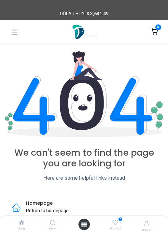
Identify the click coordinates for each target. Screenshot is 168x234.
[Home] (21, 223)
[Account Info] (147, 223)
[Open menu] (84, 224)
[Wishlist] (115, 223)
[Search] (52, 223)
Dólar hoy (72, 13)
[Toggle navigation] (14, 32)
